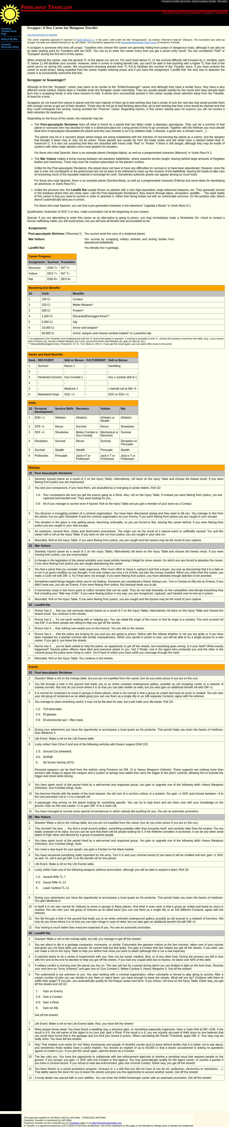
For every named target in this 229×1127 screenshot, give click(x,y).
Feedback (75, 1123)
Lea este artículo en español (42, 34)
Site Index (222, 1)
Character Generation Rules (10, 45)
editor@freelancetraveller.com (106, 1123)
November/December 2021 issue (138, 42)
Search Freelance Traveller (204, 1)
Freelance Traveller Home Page (176, 1)
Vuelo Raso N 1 (85, 39)
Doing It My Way (9, 39)
